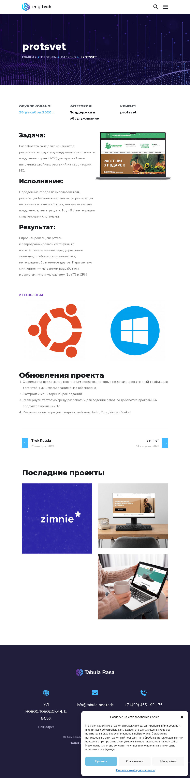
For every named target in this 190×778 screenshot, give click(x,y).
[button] (182, 717)
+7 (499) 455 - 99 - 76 (144, 704)
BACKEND (68, 57)
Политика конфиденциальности (135, 770)
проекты (49, 57)
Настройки (168, 761)
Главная (29, 57)
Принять (101, 761)
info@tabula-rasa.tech (95, 704)
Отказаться (134, 761)
